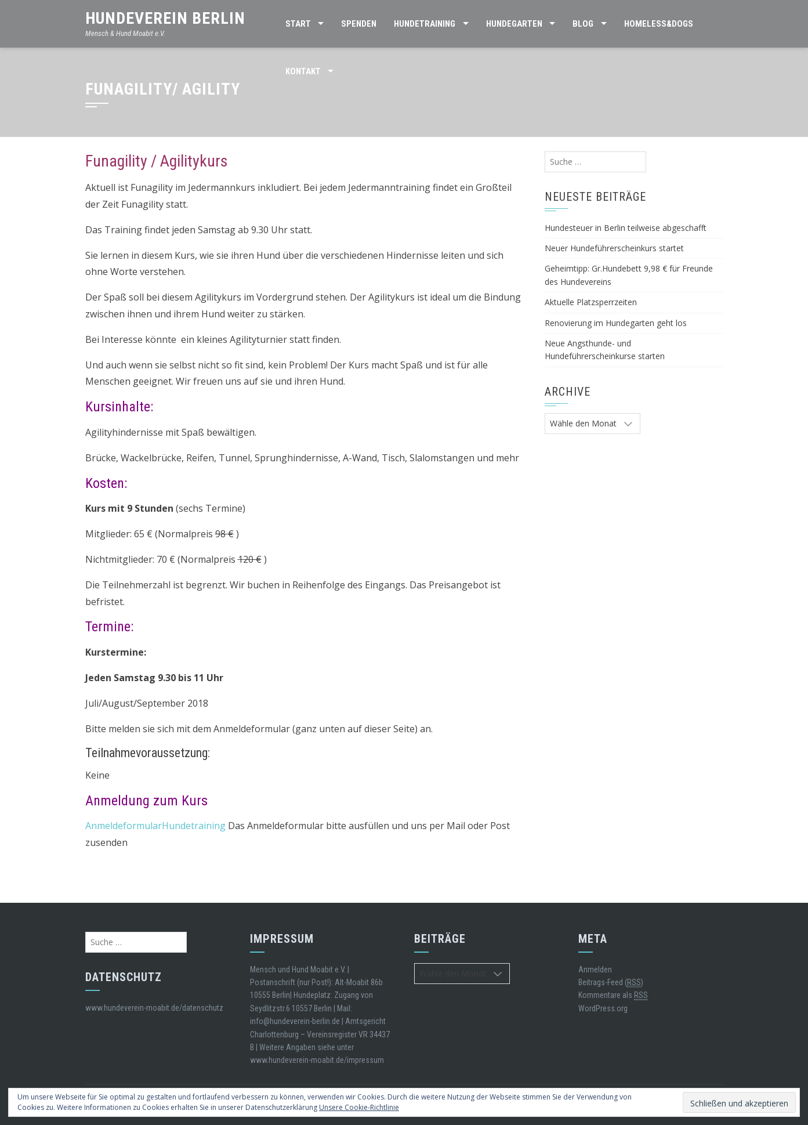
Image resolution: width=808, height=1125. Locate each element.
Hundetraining (424, 24)
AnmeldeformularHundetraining (155, 825)
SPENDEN (358, 24)
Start (298, 24)
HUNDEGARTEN (514, 24)
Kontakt (303, 71)
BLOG (583, 24)
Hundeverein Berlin (165, 18)
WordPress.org (603, 1008)
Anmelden (595, 969)
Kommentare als (613, 995)
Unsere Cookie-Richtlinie (359, 1107)
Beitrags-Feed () (610, 982)
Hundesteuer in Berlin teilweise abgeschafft (625, 227)
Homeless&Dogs (658, 24)
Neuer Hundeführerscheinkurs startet (614, 248)
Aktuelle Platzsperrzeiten (591, 302)
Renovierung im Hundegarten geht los (616, 322)
